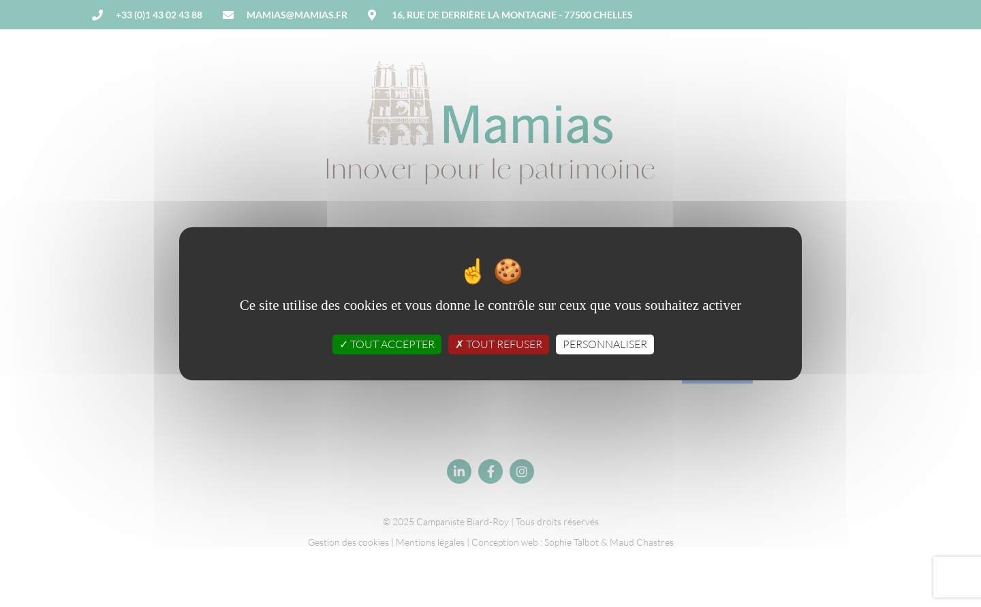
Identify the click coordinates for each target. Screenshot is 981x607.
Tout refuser (498, 344)
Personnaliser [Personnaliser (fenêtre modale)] (605, 344)
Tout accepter (387, 344)
